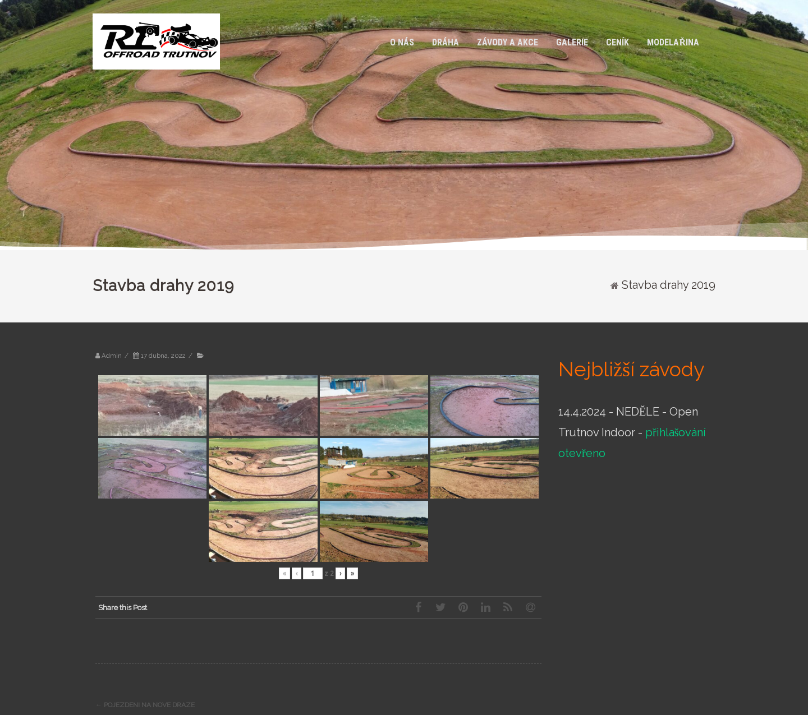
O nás (402, 42)
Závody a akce (507, 42)
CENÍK (617, 42)
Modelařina (673, 42)
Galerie (572, 42)
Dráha (445, 42)
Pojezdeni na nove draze (145, 705)
